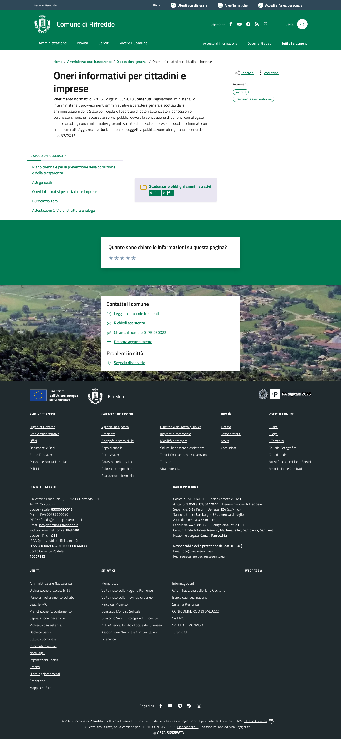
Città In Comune (255, 721)
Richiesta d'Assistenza (46, 625)
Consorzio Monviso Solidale (120, 611)
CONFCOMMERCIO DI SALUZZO (195, 611)
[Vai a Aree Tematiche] (232, 5)
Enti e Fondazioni (42, 454)
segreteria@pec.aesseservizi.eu (202, 556)
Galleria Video (278, 454)
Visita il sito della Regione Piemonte (127, 590)
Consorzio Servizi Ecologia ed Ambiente (129, 618)
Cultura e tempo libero (117, 468)
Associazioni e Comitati (285, 468)
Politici (34, 468)
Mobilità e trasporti (173, 440)
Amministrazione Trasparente (89, 61)
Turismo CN (180, 632)
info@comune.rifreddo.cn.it (58, 525)
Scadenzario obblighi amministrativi (180, 186)
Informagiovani (183, 583)
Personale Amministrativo (48, 461)
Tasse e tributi (231, 433)
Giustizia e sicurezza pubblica (180, 426)
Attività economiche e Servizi (290, 461)
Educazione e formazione (119, 475)
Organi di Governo (42, 426)
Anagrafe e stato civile (117, 440)
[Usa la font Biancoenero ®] (188, 5)
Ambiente (108, 433)
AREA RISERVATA (168, 732)
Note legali (37, 653)
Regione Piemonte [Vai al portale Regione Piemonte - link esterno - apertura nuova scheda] (45, 5)
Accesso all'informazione (220, 43)
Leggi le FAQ (39, 604)
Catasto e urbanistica (116, 461)
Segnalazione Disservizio (47, 618)
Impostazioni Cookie (44, 659)
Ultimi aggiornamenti (45, 673)
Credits (35, 666)
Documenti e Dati (42, 447)
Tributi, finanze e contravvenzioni (183, 454)
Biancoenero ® (187, 726)
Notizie (226, 426)
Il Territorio (276, 440)
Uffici (33, 440)
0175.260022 (45, 504)
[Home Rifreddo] (74, 24)
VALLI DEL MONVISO (187, 625)
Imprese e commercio (175, 433)
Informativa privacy (43, 646)
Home (57, 61)
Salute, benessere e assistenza (182, 447)
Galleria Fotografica (283, 447)
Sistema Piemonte (185, 604)
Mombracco (109, 583)
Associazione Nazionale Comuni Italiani (129, 632)
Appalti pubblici (112, 447)
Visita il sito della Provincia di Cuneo (127, 597)
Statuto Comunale (43, 639)
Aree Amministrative (44, 433)
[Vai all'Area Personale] (280, 5)
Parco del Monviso (114, 604)
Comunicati (229, 447)
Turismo (165, 461)
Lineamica (108, 639)
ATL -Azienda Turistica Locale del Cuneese (131, 625)
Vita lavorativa (170, 468)
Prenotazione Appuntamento (51, 611)
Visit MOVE (180, 618)
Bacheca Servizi (41, 632)
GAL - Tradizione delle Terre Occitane (198, 590)
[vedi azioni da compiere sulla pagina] (268, 72)
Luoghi (273, 433)
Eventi (273, 426)
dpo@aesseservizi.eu (198, 551)
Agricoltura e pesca (115, 426)
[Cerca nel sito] (302, 24)
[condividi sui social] (244, 72)
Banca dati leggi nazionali (190, 597)
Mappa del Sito (40, 687)
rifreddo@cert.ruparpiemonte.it (61, 519)
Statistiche (37, 680)
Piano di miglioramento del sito (52, 597)
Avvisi (225, 440)
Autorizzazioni (111, 454)
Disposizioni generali (132, 61)
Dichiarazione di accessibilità (50, 590)
